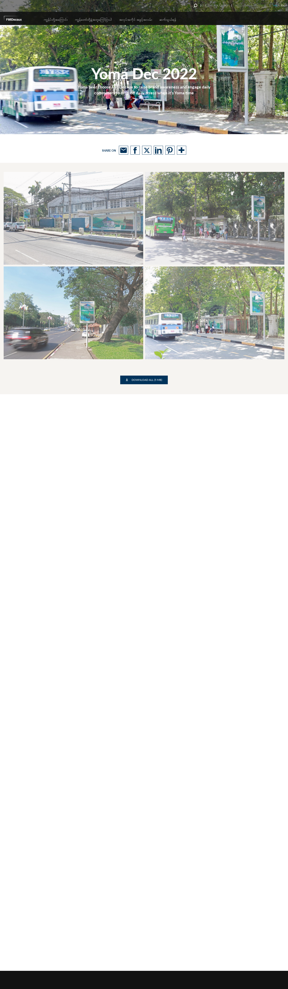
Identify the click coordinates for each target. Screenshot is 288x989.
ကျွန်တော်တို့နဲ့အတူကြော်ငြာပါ (93, 19)
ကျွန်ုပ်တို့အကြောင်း (56, 19)
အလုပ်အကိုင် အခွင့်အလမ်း (135, 19)
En (282, 5)
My (275, 5)
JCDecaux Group (216, 5)
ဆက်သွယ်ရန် (167, 19)
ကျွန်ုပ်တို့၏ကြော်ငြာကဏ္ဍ (251, 5)
